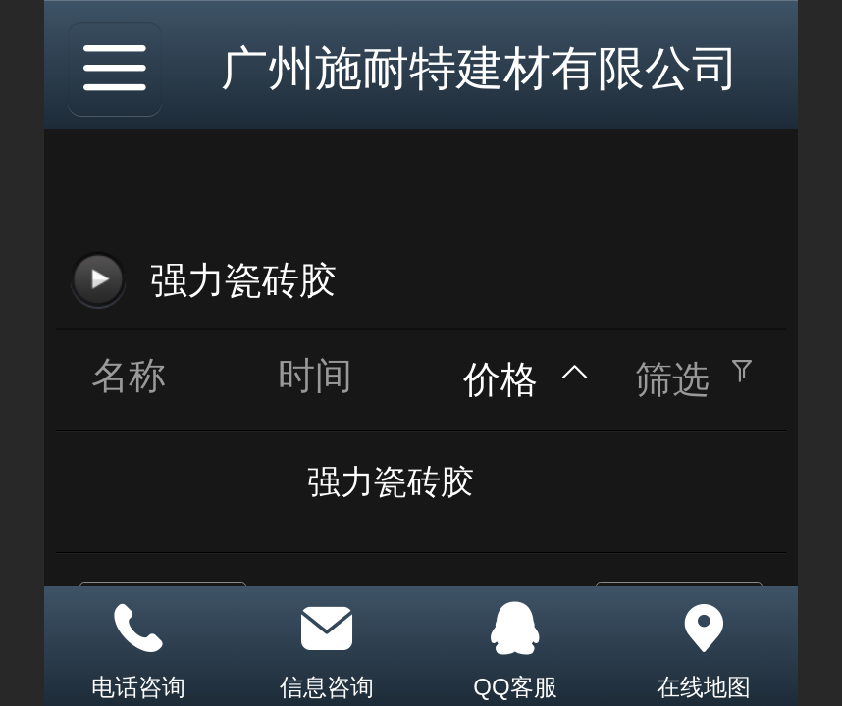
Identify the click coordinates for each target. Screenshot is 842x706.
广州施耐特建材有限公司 (480, 68)
